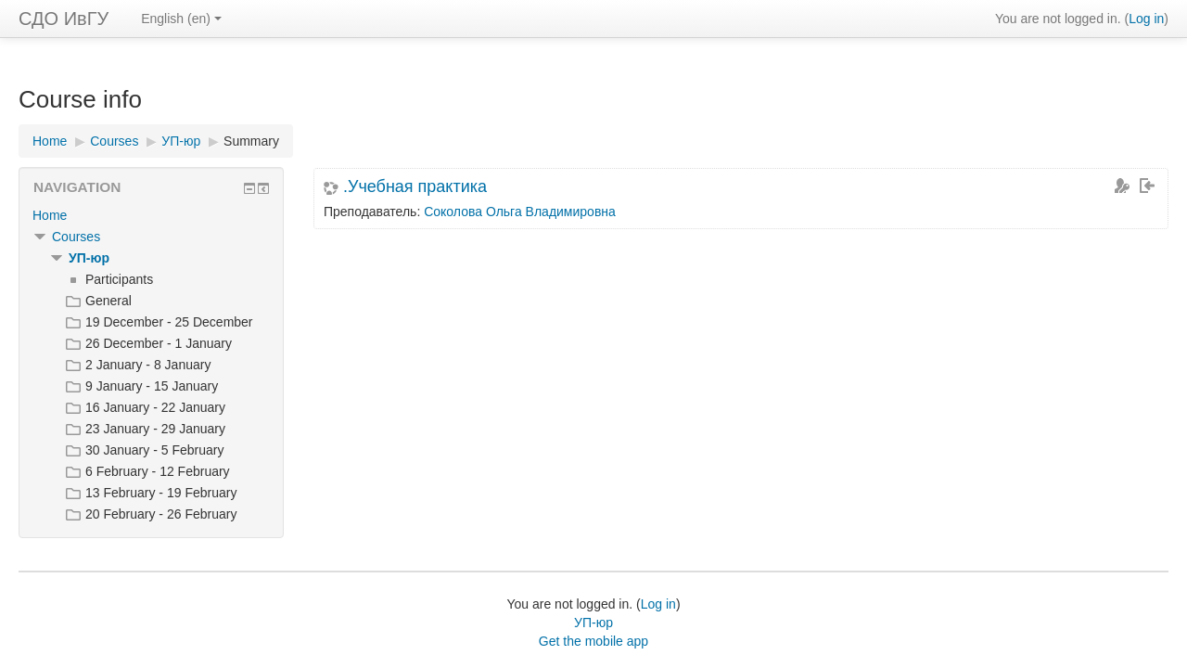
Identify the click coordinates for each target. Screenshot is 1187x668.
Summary (251, 141)
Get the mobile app (593, 641)
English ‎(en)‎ (181, 18)
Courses (76, 236)
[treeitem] (151, 215)
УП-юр (89, 257)
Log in (1146, 18)
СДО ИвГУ (63, 18)
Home (49, 215)
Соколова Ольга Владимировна (520, 211)
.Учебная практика (415, 186)
